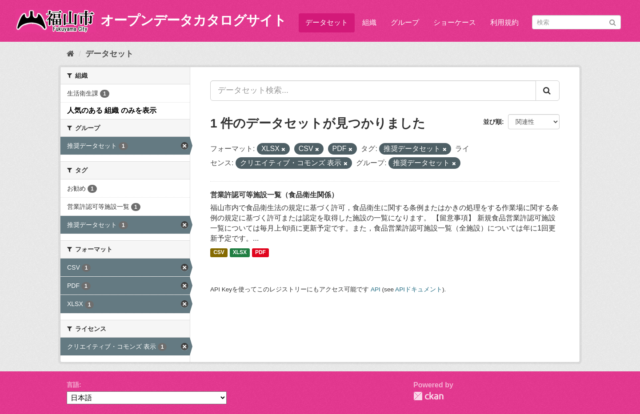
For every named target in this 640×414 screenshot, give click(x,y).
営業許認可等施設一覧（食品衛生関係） (274, 195)
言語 (73, 384)
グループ (405, 22)
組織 (369, 22)
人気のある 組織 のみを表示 (111, 110)
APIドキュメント (418, 289)
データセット (326, 22)
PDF (260, 253)
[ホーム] (70, 53)
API (375, 289)
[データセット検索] (576, 22)
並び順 (492, 121)
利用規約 (504, 22)
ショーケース (454, 22)
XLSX (240, 253)
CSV (218, 253)
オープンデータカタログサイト (193, 20)
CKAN (428, 396)
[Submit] (612, 21)
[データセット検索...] (373, 90)
